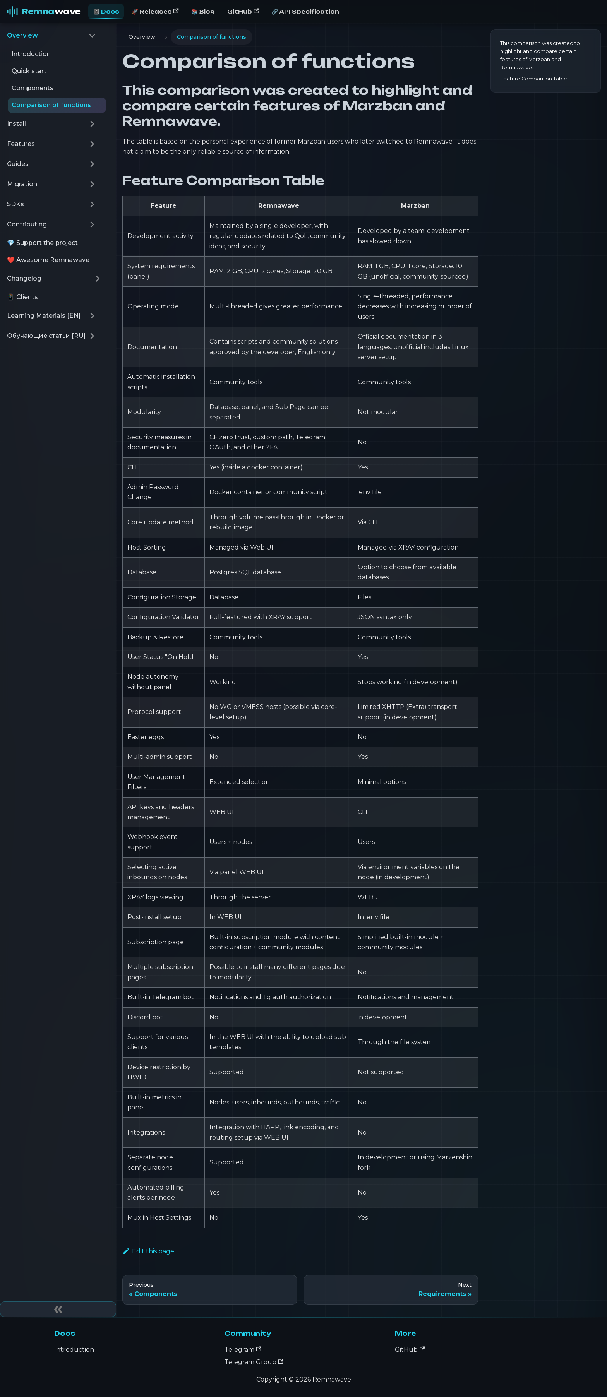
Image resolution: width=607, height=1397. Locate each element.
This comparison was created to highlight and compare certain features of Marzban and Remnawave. (540, 55)
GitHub (243, 11)
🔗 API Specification (305, 11)
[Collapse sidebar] (58, 1309)
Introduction (74, 1349)
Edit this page (148, 1251)
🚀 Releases (155, 11)
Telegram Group (254, 1362)
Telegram (243, 1349)
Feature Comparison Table (533, 79)
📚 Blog (203, 11)
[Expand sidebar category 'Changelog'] (97, 278)
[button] (51, 35)
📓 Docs (106, 11)
